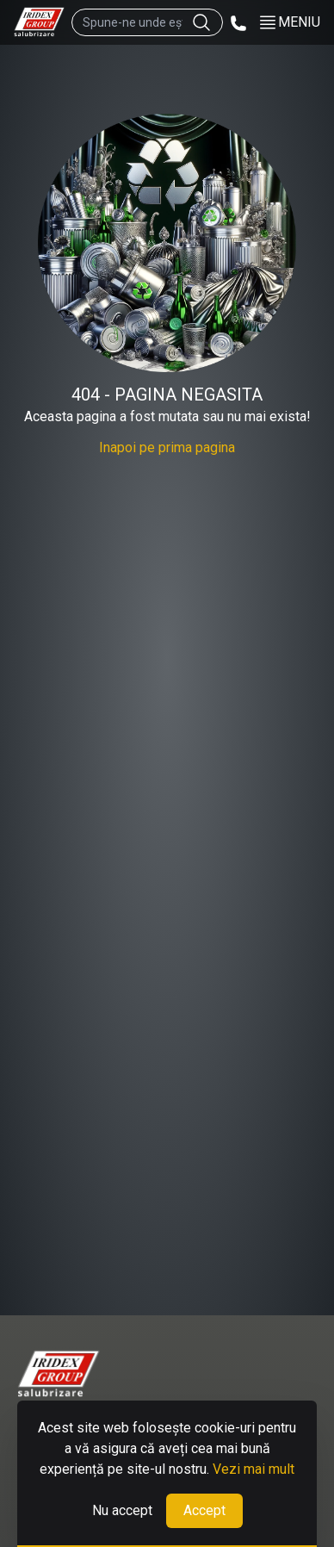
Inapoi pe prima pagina (167, 447)
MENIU (288, 22)
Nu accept (122, 1510)
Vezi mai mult (253, 1469)
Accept (204, 1510)
